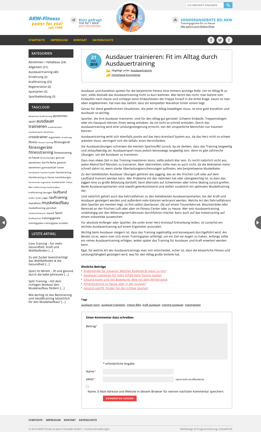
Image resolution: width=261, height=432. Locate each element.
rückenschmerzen (37, 213)
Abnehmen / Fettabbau (44, 62)
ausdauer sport (90, 305)
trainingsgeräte (51, 218)
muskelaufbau (55, 202)
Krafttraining (37, 82)
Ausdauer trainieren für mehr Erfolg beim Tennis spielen (123, 275)
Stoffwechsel (35, 218)
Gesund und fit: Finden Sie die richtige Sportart (116, 288)
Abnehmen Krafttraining (40, 116)
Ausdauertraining (41, 72)
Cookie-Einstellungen (97, 429)
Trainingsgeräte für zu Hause (198, 25)
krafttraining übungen (40, 192)
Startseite (37, 40)
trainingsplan (36, 223)
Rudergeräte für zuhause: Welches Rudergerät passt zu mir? (125, 271)
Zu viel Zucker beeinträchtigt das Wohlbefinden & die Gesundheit (48, 260)
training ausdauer (172, 305)
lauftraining (58, 197)
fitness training (45, 142)
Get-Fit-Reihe (49, 162)
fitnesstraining (41, 152)
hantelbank (34, 172)
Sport (58, 213)
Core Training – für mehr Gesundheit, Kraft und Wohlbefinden (45, 247)
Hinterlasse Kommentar (126, 75)
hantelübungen (63, 177)
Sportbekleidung (40, 96)
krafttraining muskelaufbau (46, 187)
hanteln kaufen (47, 172)
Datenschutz (103, 40)
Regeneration (38, 87)
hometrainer (58, 182)
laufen (32, 197)
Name (91, 371)
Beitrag (91, 326)
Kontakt (80, 40)
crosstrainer (38, 136)
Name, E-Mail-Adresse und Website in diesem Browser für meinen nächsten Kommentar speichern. (156, 391)
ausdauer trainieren (41, 123)
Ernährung (36, 77)
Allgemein (35, 67)
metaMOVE (225, 429)
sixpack (50, 213)
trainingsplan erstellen (56, 223)
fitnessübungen (47, 157)
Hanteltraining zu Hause (41, 177)
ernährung (67, 137)
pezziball (51, 208)
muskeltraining (37, 208)
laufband (60, 192)
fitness (33, 142)
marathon (35, 203)
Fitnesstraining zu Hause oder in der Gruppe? (115, 284)
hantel (60, 167)
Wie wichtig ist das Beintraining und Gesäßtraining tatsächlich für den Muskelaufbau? (50, 298)
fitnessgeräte (40, 147)
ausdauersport (55, 127)
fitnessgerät (62, 142)
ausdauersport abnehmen (41, 131)
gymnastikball (49, 167)
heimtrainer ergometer (40, 182)
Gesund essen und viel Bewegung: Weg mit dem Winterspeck (125, 279)
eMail (90, 379)
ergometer (55, 137)
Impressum (59, 40)
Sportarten (36, 91)
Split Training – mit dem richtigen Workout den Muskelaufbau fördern (45, 284)
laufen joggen (42, 197)
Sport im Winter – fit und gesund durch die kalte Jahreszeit (51, 272)
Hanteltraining (63, 172)
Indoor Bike (134, 305)
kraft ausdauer (151, 305)
